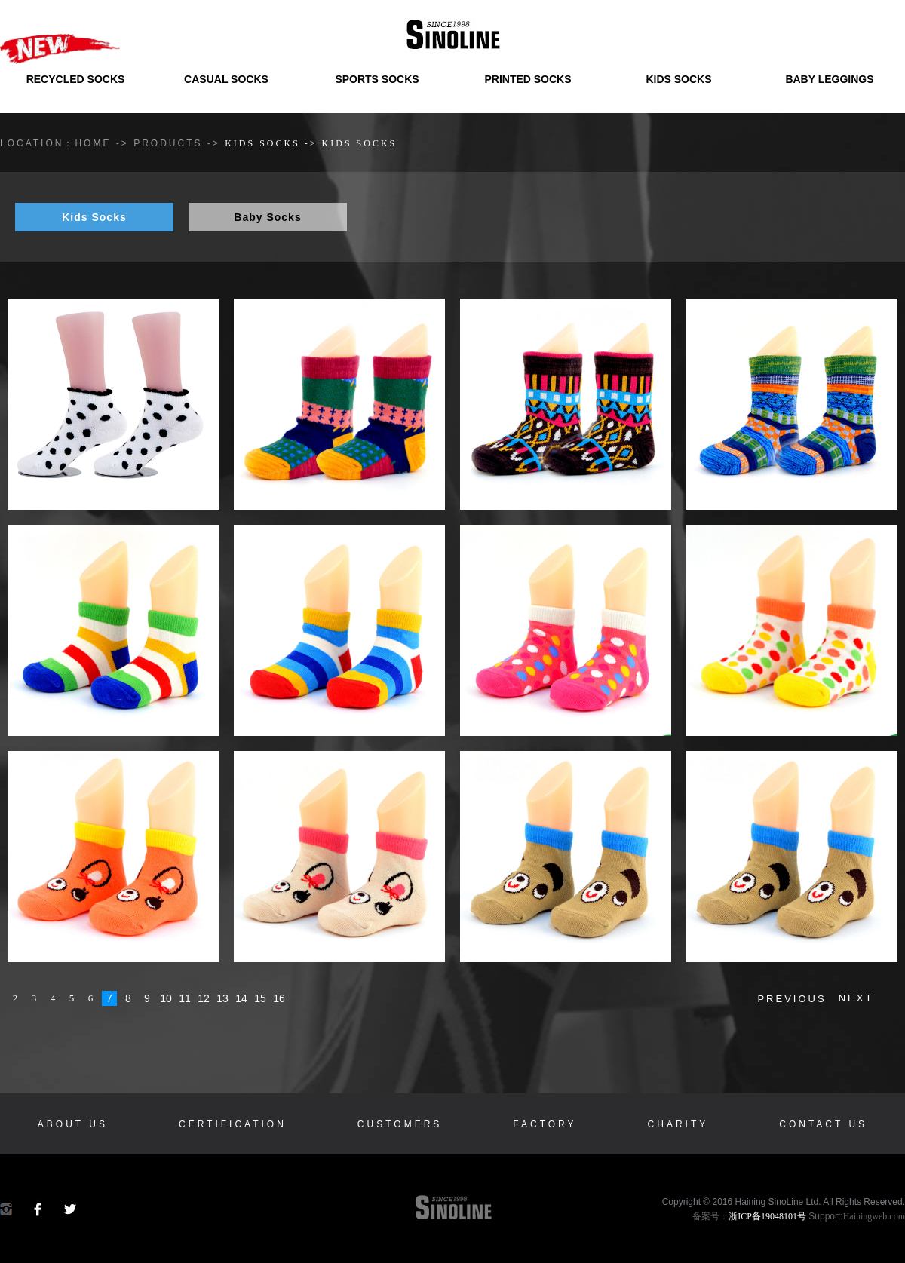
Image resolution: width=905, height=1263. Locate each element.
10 (166, 998)
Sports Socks (377, 79)
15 (260, 998)
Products (170, 143)
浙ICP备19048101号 (767, 1216)
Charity (678, 1124)
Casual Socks (226, 79)
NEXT (856, 998)
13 (222, 998)
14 (241, 998)
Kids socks (94, 217)
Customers (399, 1124)
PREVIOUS (791, 998)
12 (204, 998)
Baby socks (267, 217)
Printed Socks (527, 79)
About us (73, 1124)
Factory (544, 1124)
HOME (93, 143)
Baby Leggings (829, 79)
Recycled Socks (75, 79)
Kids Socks (678, 79)
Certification (233, 1124)
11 (185, 998)
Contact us (823, 1124)
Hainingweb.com (874, 1216)
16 (279, 998)
